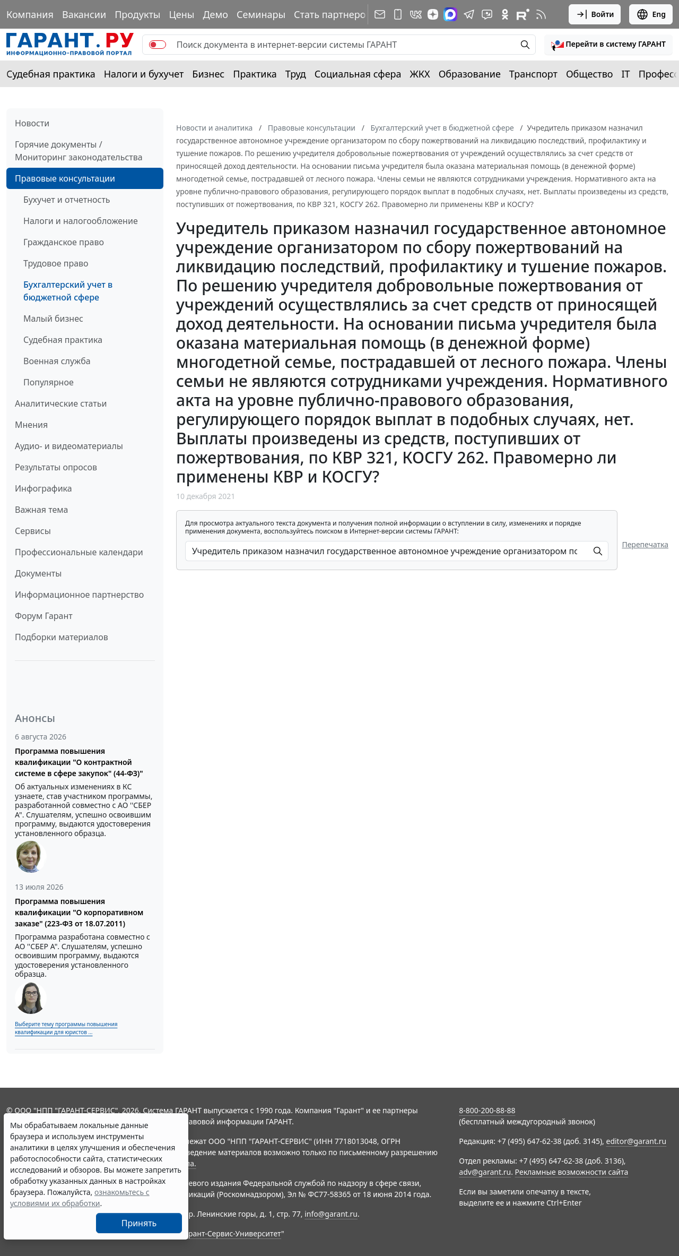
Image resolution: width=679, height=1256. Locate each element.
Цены (181, 14)
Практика (254, 73)
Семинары (261, 14)
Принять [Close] (139, 1223)
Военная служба (57, 361)
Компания (30, 14)
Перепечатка (645, 544)
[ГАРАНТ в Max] (450, 14)
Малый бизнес (53, 318)
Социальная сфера (358, 73)
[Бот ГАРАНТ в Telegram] (487, 14)
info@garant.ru (331, 1214)
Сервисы (33, 531)
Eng (651, 14)
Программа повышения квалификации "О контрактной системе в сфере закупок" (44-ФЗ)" (79, 762)
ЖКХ (420, 73)
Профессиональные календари (79, 552)
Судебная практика (50, 73)
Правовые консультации (65, 178)
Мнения (31, 425)
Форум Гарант (44, 616)
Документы (38, 573)
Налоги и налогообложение (80, 221)
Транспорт (533, 73)
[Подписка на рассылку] (379, 14)
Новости (32, 123)
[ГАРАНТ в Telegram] (469, 14)
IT (626, 73)
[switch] (157, 44)
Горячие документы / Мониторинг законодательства (79, 151)
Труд (295, 73)
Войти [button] (595, 14)
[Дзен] (433, 14)
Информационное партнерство (79, 594)
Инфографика (43, 488)
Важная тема (41, 509)
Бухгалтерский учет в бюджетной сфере (67, 291)
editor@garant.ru (636, 1141)
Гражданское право (63, 242)
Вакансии (84, 14)
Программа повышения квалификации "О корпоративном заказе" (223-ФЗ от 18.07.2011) (79, 912)
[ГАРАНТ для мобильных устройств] (397, 14)
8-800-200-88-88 (487, 1110)
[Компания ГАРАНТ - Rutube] (523, 14)
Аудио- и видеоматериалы (69, 446)
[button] (608, 45)
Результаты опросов (56, 467)
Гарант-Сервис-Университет (231, 1233)
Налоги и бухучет (144, 73)
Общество (589, 73)
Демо (215, 14)
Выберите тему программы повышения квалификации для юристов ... (66, 1028)
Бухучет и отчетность (66, 199)
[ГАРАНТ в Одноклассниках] (505, 14)
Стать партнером (333, 14)
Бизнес (208, 73)
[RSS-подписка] (541, 14)
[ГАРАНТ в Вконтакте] (416, 14)
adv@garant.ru (485, 1172)
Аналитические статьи (61, 403)
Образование (470, 73)
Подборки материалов (61, 637)
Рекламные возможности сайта (572, 1172)
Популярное (48, 382)
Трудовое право (56, 263)
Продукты (137, 14)
